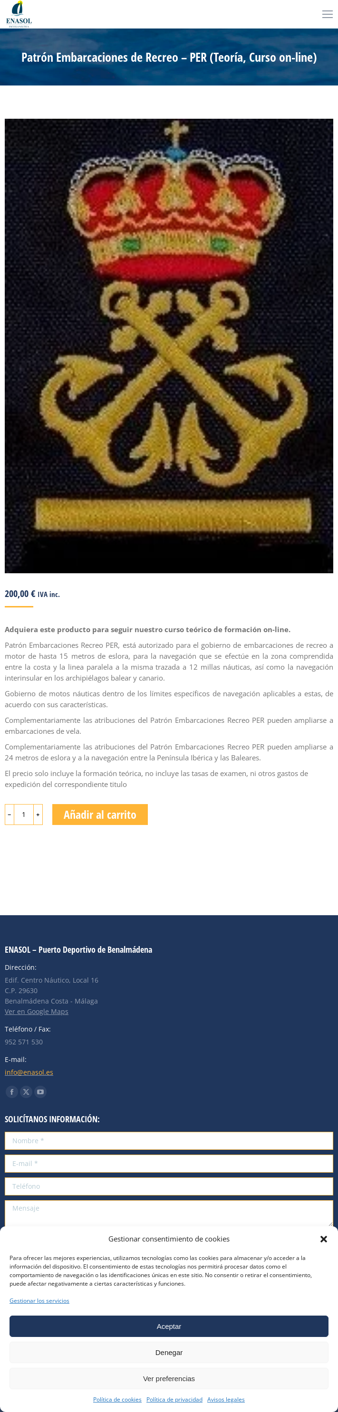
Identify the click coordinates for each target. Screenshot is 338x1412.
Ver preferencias (169, 1378)
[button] (323, 1239)
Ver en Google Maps (36, 1011)
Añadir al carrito (100, 814)
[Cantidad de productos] (23, 814)
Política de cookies (117, 1399)
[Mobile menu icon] (327, 14)
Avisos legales (226, 1399)
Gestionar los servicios (39, 1301)
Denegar (169, 1352)
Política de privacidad (174, 1399)
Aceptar (169, 1326)
